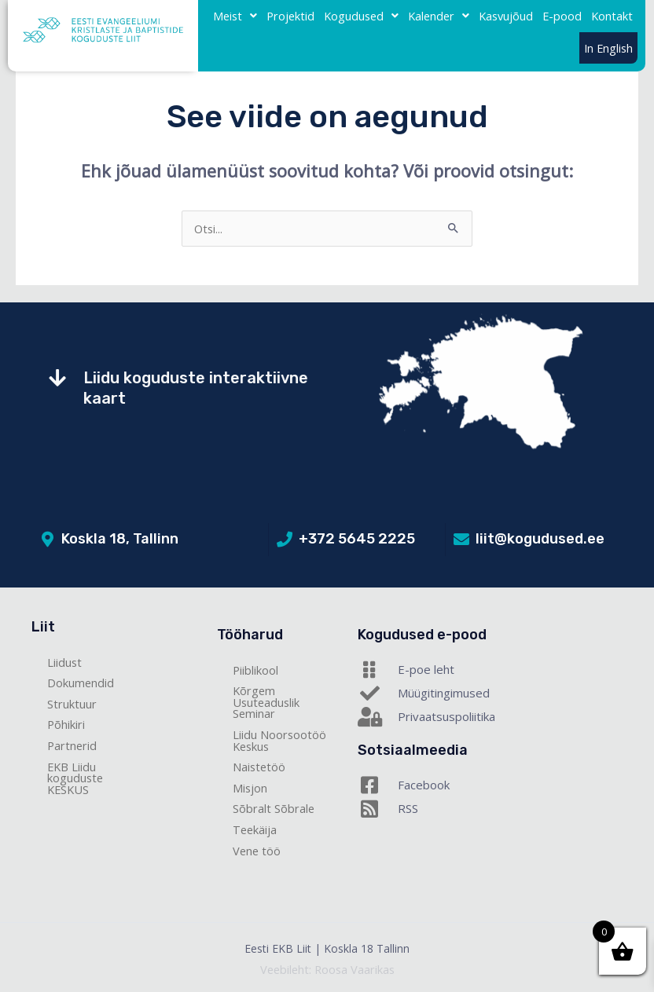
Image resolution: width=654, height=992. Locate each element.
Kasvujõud (506, 16)
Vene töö (257, 850)
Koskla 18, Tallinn (119, 538)
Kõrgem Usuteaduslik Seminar (266, 702)
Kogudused (361, 16)
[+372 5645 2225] (284, 539)
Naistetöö (259, 766)
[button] (235, 16)
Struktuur (72, 704)
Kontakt (612, 16)
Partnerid (72, 745)
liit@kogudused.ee (540, 538)
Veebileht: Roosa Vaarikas (327, 969)
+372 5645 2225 (357, 538)
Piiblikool (255, 670)
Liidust (64, 662)
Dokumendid (80, 682)
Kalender (438, 16)
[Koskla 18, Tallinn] (47, 539)
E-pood (562, 16)
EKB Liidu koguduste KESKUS (75, 778)
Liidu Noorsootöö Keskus (279, 740)
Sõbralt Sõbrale (273, 808)
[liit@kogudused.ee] (461, 539)
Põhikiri (66, 724)
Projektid (290, 16)
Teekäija (255, 829)
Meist (235, 16)
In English (608, 48)
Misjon (250, 788)
